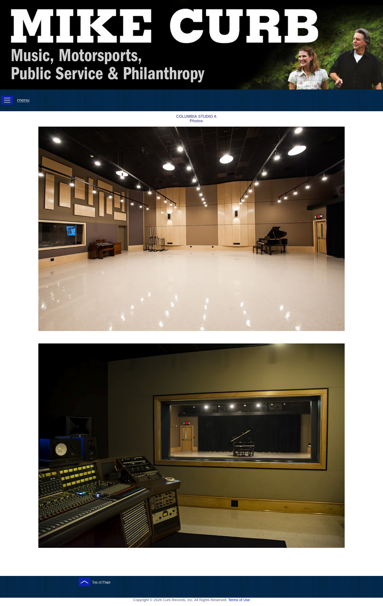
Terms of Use (239, 600)
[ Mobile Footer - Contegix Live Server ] (191, 604)
